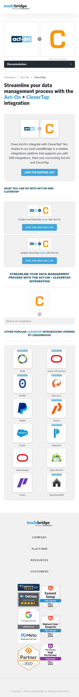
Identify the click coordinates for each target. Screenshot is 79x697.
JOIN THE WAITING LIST (39, 172)
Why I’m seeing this (58, 59)
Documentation (16, 64)
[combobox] (39, 321)
